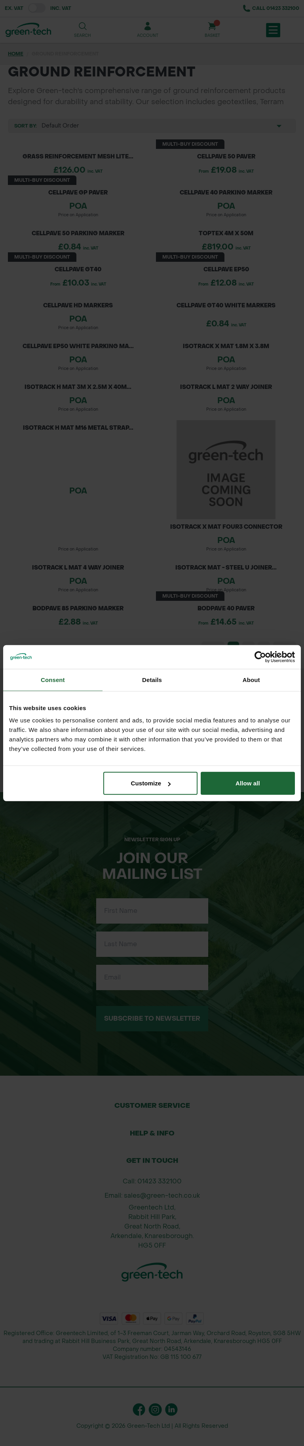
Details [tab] (152, 679)
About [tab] (251, 679)
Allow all (248, 783)
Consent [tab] (53, 679)
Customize (151, 783)
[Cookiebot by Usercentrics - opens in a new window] (260, 657)
